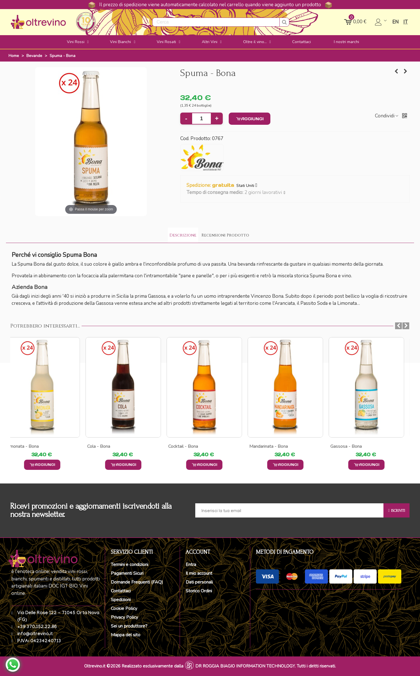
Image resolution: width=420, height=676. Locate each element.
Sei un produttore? (129, 626)
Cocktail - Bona (189, 446)
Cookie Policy (124, 608)
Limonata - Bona (28, 446)
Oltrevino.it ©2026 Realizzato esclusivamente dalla (133, 666)
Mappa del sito (125, 635)
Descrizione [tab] (182, 235)
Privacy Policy (124, 617)
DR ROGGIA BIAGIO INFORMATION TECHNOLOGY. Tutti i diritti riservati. (265, 666)
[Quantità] (201, 118)
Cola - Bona (104, 446)
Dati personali (199, 582)
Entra (191, 564)
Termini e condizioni (129, 564)
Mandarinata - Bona (274, 446)
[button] (284, 193)
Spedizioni (121, 600)
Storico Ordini (199, 591)
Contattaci (121, 591)
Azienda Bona (29, 287)
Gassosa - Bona (352, 446)
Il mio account (199, 573)
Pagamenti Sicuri (127, 573)
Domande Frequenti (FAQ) (137, 582)
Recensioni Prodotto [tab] (225, 235)
